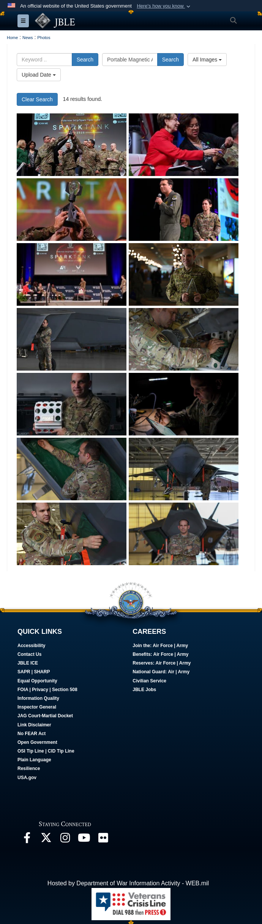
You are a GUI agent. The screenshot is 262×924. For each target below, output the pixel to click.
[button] (164, 6)
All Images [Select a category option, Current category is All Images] (207, 60)
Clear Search (37, 99)
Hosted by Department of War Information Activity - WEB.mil (128, 883)
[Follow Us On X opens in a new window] (45, 839)
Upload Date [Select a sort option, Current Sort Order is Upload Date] (39, 75)
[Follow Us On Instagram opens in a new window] (64, 839)
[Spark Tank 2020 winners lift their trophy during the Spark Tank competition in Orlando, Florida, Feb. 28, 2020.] (71, 144)
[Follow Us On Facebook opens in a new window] (26, 839)
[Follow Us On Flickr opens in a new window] (102, 839)
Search (85, 60)
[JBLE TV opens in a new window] (83, 839)
